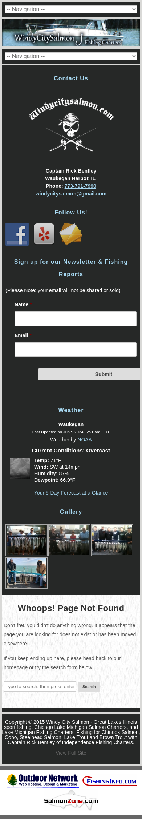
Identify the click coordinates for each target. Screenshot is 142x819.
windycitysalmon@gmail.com (71, 194)
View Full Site (71, 753)
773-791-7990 (80, 186)
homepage (16, 667)
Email (23, 335)
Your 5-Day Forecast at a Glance (71, 493)
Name (23, 304)
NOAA (84, 440)
